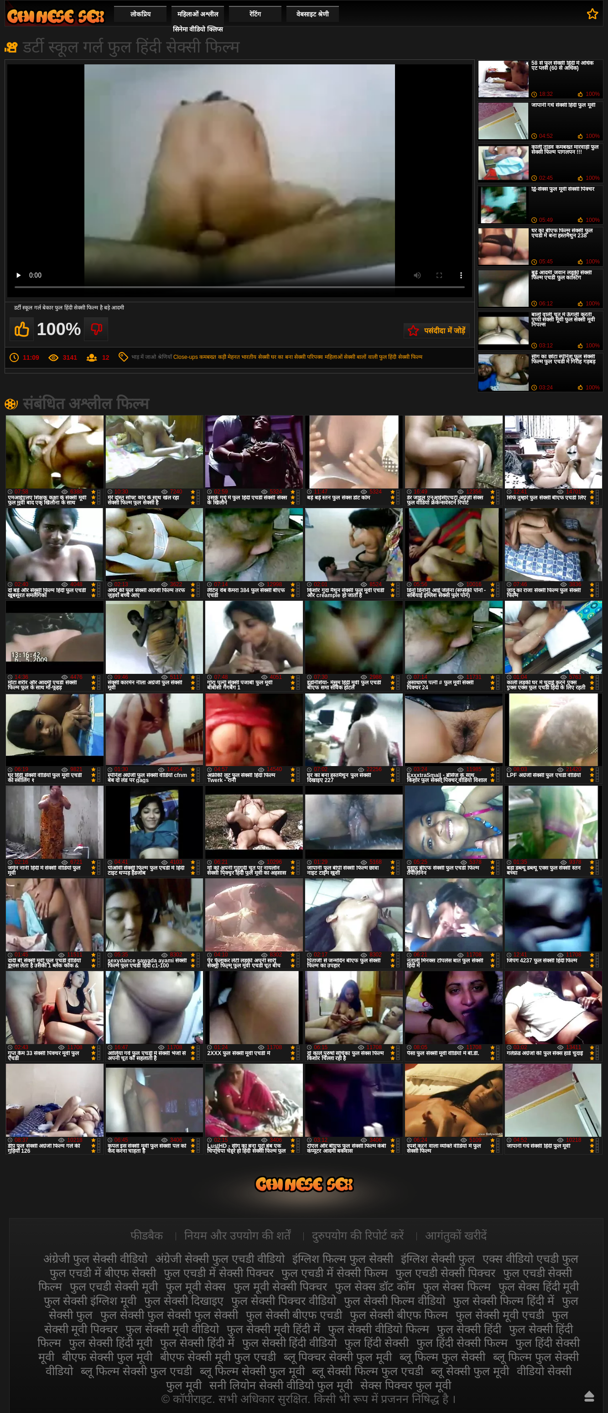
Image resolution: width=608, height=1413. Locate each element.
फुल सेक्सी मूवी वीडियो (172, 1329)
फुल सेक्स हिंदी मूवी (539, 1286)
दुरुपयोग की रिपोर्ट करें (358, 1235)
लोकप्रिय (140, 14)
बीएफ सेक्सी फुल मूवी (107, 1356)
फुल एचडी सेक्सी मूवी (114, 1286)
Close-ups (185, 357)
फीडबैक (146, 1235)
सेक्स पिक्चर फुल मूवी (405, 1385)
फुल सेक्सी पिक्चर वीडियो (283, 1300)
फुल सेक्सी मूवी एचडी (500, 1314)
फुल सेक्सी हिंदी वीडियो (289, 1342)
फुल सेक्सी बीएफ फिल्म (399, 1314)
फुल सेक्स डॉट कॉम (375, 1286)
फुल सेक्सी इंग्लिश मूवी (90, 1300)
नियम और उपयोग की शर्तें (237, 1235)
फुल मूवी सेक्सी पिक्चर (280, 1286)
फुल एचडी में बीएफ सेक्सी (103, 1272)
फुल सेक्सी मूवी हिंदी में (273, 1329)
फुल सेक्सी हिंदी (469, 1329)
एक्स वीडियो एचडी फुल (530, 1258)
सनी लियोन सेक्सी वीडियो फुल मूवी (281, 1385)
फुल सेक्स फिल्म (457, 1286)
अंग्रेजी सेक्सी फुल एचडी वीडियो (220, 1258)
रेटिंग (255, 14)
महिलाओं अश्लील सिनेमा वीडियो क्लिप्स (198, 22)
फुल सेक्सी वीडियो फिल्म (378, 1329)
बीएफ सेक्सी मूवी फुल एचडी (218, 1356)
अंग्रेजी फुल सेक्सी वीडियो (95, 1258)
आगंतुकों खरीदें (456, 1235)
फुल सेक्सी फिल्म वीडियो (394, 1300)
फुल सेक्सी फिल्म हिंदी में (503, 1300)
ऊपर (589, 1396)
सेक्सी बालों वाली (361, 357)
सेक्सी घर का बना (275, 357)
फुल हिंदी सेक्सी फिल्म (400, 357)
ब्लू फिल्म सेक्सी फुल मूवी (252, 1371)
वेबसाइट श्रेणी (312, 14)
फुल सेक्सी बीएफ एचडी (294, 1314)
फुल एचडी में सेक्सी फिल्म (334, 1272)
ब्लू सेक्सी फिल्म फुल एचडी (367, 1371)
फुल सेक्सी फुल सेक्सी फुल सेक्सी (169, 1314)
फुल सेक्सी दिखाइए (183, 1300)
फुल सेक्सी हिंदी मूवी (110, 1342)
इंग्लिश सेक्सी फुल (438, 1258)
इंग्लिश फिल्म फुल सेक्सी (342, 1258)
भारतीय (248, 357)
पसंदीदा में (592, 13)
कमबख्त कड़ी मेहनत (219, 357)
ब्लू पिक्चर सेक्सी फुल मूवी (338, 1356)
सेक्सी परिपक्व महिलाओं (318, 357)
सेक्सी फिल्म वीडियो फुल (55, 16)
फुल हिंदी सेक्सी (376, 1342)
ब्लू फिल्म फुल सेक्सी (442, 1356)
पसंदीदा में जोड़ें (444, 331)
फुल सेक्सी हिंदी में (197, 1342)
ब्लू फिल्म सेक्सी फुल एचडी (136, 1371)
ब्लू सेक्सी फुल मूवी (470, 1371)
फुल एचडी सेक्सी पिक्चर (445, 1272)
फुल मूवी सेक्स (196, 1286)
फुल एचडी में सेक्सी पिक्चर (219, 1272)
